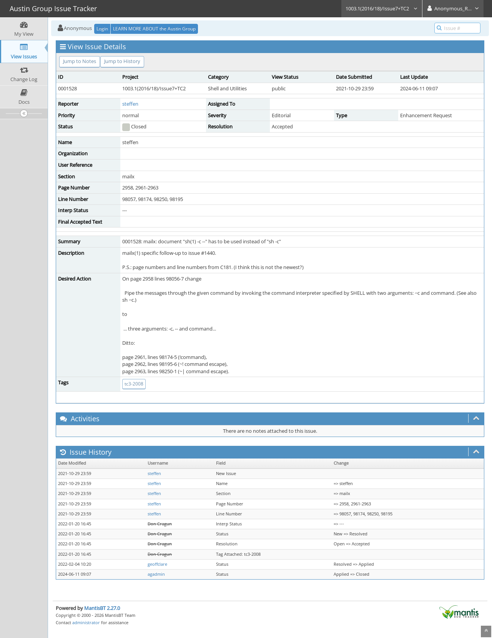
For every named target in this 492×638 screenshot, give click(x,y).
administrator (86, 622)
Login (102, 28)
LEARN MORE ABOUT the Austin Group (154, 28)
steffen (130, 103)
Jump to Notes (79, 61)
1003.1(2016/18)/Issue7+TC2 (381, 8)
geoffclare (157, 564)
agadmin (156, 574)
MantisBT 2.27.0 (102, 608)
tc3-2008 (134, 383)
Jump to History (122, 61)
